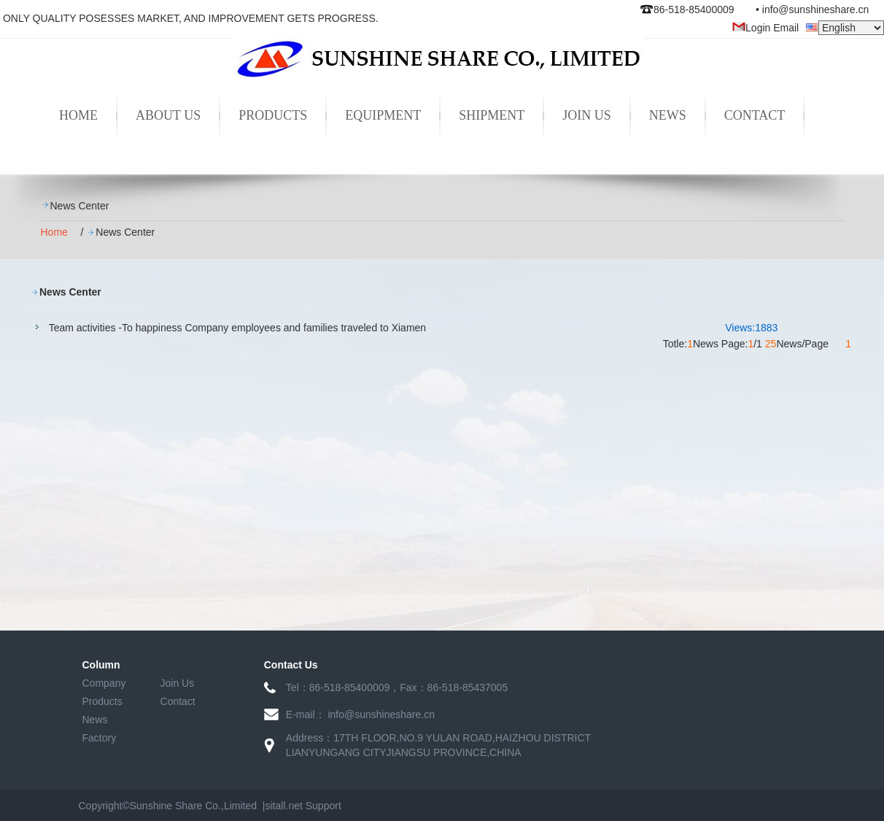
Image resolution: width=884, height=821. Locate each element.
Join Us (177, 683)
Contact (177, 701)
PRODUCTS (273, 115)
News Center (79, 206)
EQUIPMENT (383, 115)
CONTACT (755, 115)
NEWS (667, 115)
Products (102, 701)
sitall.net (283, 806)
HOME (78, 115)
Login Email (765, 28)
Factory (99, 738)
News (95, 719)
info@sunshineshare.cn (815, 9)
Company (104, 683)
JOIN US (586, 115)
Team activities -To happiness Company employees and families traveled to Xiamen (237, 328)
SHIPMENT (491, 115)
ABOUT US (168, 115)
